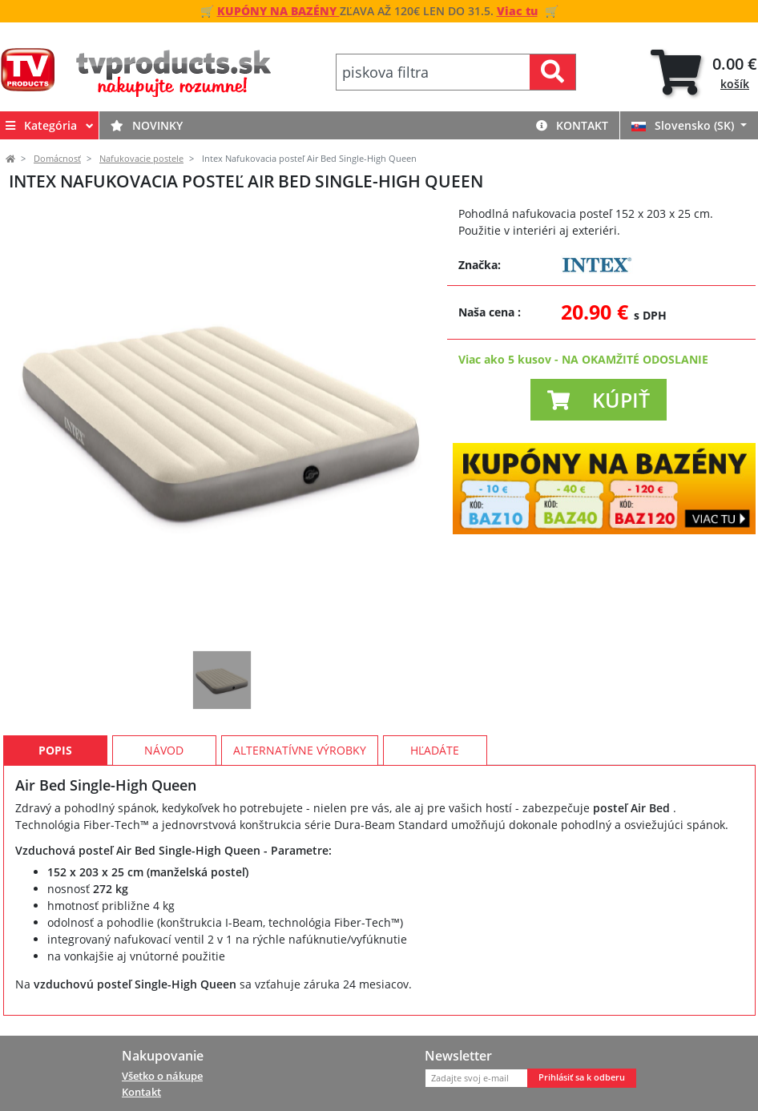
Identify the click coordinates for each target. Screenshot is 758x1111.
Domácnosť (57, 158)
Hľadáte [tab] (434, 750)
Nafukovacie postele (141, 158)
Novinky (147, 125)
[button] (598, 400)
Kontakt (572, 125)
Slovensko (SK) (684, 125)
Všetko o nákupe (162, 1076)
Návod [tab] (163, 750)
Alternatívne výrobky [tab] (299, 750)
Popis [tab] (55, 750)
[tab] (704, 72)
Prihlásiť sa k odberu (581, 1077)
